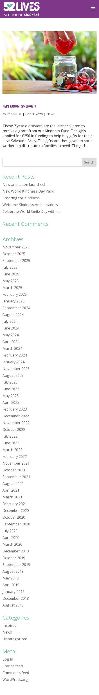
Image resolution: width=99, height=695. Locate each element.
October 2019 (13, 557)
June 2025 (10, 274)
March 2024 (12, 348)
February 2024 (14, 355)
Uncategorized (14, 638)
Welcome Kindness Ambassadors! (30, 204)
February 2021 (14, 503)
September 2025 (16, 260)
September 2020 (16, 524)
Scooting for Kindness (21, 197)
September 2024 (16, 307)
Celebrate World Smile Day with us (31, 211)
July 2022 (10, 436)
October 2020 (13, 517)
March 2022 (12, 449)
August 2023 (13, 375)
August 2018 (13, 605)
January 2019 (13, 591)
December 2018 (15, 598)
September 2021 (16, 476)
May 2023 (10, 395)
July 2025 (10, 267)
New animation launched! (23, 184)
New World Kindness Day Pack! (28, 191)
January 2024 (13, 361)
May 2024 (10, 334)
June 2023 (10, 388)
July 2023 (10, 382)
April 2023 (10, 402)
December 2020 (15, 510)
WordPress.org (15, 679)
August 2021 (13, 483)
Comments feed (15, 672)
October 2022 (13, 429)
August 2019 (13, 571)
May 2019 (10, 578)
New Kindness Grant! (19, 106)
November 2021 (15, 463)
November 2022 (15, 422)
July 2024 (10, 321)
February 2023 (14, 409)
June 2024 (10, 328)
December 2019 (15, 551)
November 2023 (15, 368)
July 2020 (10, 530)
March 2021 (12, 497)
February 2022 (14, 456)
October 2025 (13, 253)
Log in (7, 659)
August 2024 (13, 314)
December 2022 (15, 415)
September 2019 (16, 564)
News (50, 114)
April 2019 (10, 584)
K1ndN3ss (14, 114)
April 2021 (10, 490)
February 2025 (14, 294)
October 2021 (13, 470)
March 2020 (12, 544)
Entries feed (12, 665)
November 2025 (15, 247)
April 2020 (10, 537)
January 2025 (13, 301)
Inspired (9, 625)
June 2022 (10, 443)
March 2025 (12, 287)
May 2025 (10, 280)
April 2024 (10, 341)
